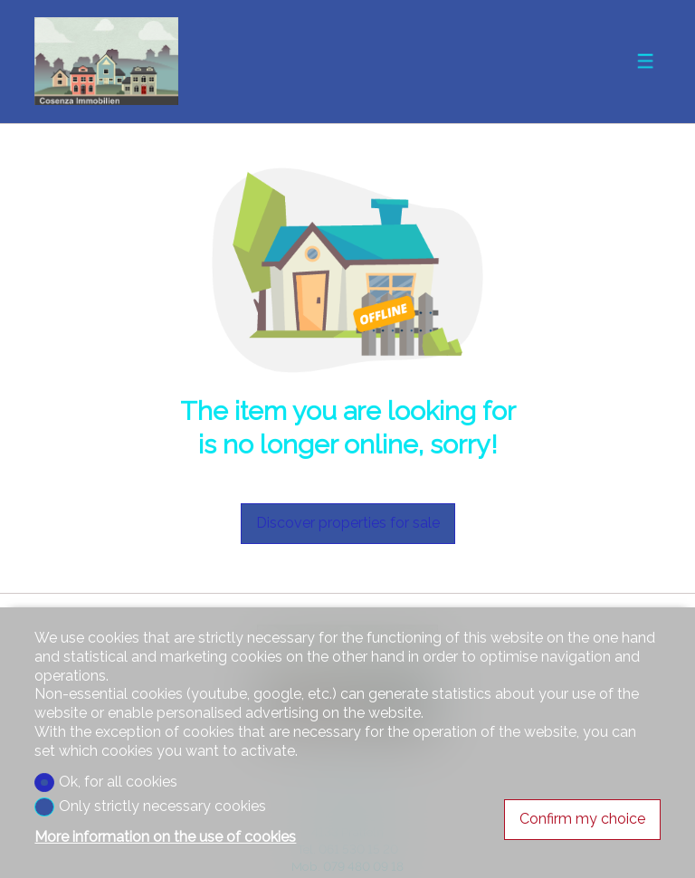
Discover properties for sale (348, 522)
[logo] (105, 61)
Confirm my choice (582, 818)
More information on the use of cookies (165, 836)
